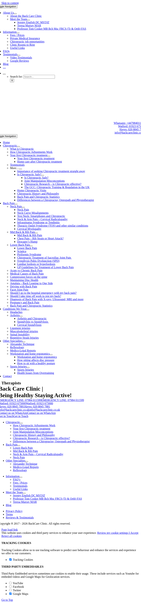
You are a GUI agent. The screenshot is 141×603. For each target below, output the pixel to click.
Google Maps (18, 593)
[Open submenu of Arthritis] (21, 316)
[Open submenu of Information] (18, 32)
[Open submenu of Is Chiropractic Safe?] (42, 175)
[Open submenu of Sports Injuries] (28, 367)
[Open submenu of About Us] (15, 13)
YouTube (16, 583)
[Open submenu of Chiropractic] (18, 146)
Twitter (15, 590)
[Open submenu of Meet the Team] (28, 20)
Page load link (9, 529)
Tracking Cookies (21, 559)
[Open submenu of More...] (20, 169)
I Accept (133, 532)
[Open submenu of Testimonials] (18, 55)
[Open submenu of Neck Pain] (23, 207)
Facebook (16, 586)
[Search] (12, 80)
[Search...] (39, 77)
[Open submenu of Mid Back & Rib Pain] (36, 233)
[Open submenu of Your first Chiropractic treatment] (48, 156)
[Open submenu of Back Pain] (16, 204)
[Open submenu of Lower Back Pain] (31, 245)
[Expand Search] (4, 74)
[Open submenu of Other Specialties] (23, 341)
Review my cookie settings (113, 532)
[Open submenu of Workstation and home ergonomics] (51, 354)
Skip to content (10, 2)
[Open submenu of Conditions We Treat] (27, 309)
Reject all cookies (11, 536)
